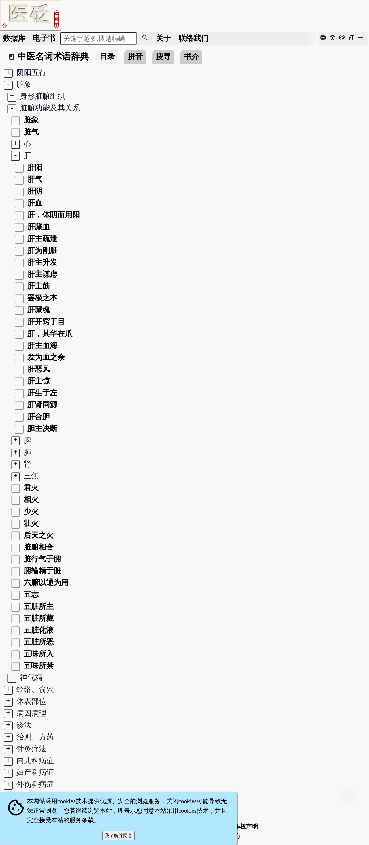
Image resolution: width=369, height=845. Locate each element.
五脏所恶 (38, 642)
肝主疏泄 (41, 239)
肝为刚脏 (41, 250)
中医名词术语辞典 (53, 56)
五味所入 (38, 654)
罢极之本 (41, 298)
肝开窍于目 (45, 322)
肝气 (34, 179)
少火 (30, 511)
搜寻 (163, 57)
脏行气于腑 (41, 559)
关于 (163, 38)
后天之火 (38, 535)
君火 (30, 488)
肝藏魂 (38, 310)
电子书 (44, 38)
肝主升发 (41, 262)
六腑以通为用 (45, 582)
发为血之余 (45, 357)
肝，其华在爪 (49, 333)
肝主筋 (38, 286)
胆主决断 (41, 428)
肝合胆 (38, 417)
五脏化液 (38, 630)
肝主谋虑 (41, 274)
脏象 (30, 120)
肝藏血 (38, 227)
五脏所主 (38, 606)
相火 (30, 499)
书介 (191, 57)
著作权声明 (243, 826)
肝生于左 (41, 393)
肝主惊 (38, 381)
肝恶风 (38, 369)
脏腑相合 (38, 547)
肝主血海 (41, 345)
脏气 (30, 132)
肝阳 (34, 167)
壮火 (30, 523)
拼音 (135, 57)
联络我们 (193, 38)
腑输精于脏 (41, 571)
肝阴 (34, 191)
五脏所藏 (38, 618)
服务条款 (81, 820)
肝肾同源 (41, 404)
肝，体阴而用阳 (53, 215)
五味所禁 (38, 666)
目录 (107, 57)
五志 (30, 594)
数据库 (14, 38)
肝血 (34, 203)
